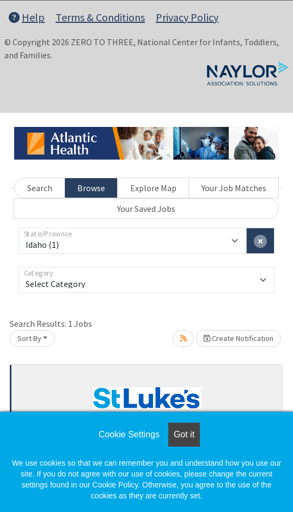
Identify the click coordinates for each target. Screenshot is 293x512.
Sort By (29, 338)
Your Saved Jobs (146, 208)
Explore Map (153, 187)
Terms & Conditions (100, 17)
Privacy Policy (187, 17)
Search (39, 187)
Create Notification (238, 338)
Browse (91, 187)
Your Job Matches (234, 187)
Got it (184, 434)
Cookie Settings (129, 434)
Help (27, 17)
